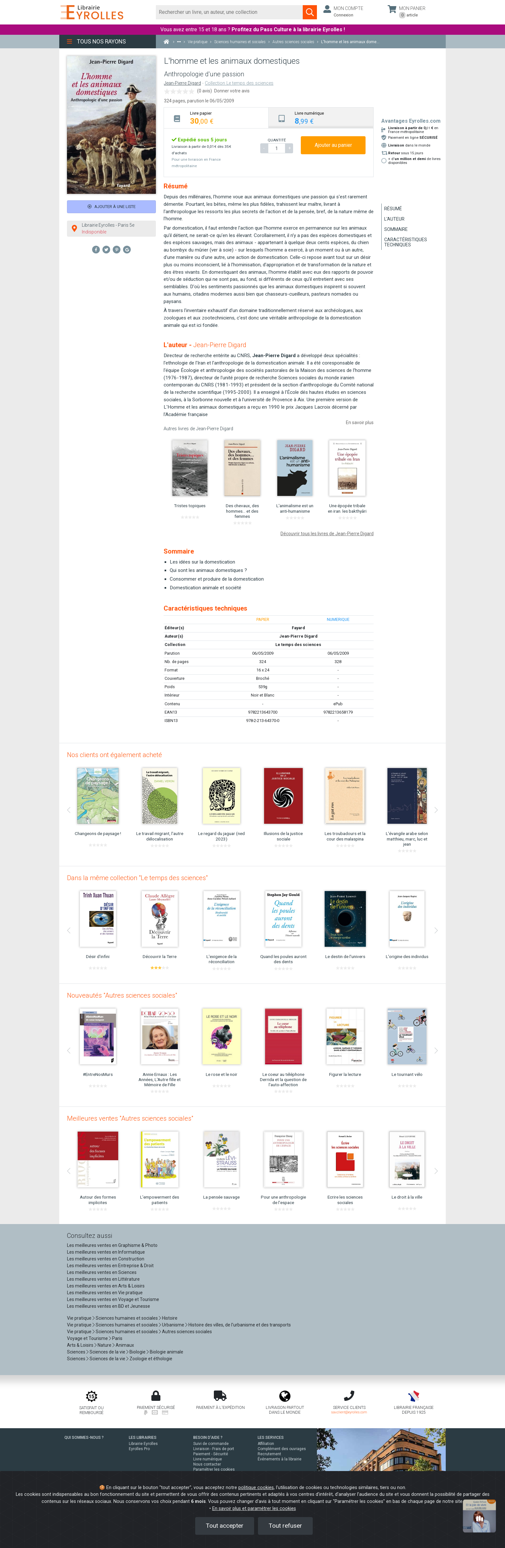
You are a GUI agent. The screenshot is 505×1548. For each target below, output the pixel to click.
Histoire (169, 1318)
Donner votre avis (232, 90)
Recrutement (269, 1454)
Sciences (76, 1351)
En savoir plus (360, 422)
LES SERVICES (271, 1437)
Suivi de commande (211, 1443)
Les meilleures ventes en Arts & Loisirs (106, 1285)
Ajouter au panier (333, 145)
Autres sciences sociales (187, 1331)
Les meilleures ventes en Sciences (102, 1272)
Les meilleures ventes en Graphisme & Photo (112, 1245)
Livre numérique (207, 1459)
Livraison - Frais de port (213, 1449)
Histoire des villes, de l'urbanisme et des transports (239, 1324)
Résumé (393, 208)
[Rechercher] (229, 12)
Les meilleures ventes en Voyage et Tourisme (113, 1299)
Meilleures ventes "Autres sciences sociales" (130, 1118)
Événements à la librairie (279, 1459)
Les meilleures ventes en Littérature (103, 1279)
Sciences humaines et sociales (127, 1318)
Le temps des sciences (298, 644)
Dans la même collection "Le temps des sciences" (137, 878)
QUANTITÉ (277, 140)
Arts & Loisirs (80, 1345)
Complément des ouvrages (282, 1449)
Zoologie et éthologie (150, 1358)
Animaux (125, 1345)
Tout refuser (285, 1525)
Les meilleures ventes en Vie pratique (105, 1292)
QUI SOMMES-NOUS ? (84, 1437)
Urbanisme (173, 1324)
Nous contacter (207, 1464)
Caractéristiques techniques (405, 242)
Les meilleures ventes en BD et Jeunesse (108, 1306)
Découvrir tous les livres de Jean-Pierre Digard (327, 533)
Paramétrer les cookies (214, 1469)
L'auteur (394, 219)
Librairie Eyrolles (143, 1443)
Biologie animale (166, 1351)
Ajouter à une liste (112, 206)
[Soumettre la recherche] (310, 12)
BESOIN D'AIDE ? (208, 1437)
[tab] (216, 118)
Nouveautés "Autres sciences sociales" (122, 995)
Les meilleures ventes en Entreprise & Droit (110, 1265)
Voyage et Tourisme (87, 1338)
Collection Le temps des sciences (239, 83)
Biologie (137, 1351)
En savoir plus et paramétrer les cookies (254, 1508)
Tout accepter (224, 1525)
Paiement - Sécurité (210, 1454)
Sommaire (396, 229)
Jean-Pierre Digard (182, 83)
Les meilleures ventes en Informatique (106, 1252)
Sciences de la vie (107, 1351)
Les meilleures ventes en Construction (105, 1258)
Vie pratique (79, 1318)
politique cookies (256, 1487)
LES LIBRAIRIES (143, 1437)
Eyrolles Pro (139, 1449)
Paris (117, 1338)
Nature (104, 1345)
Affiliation (266, 1443)
